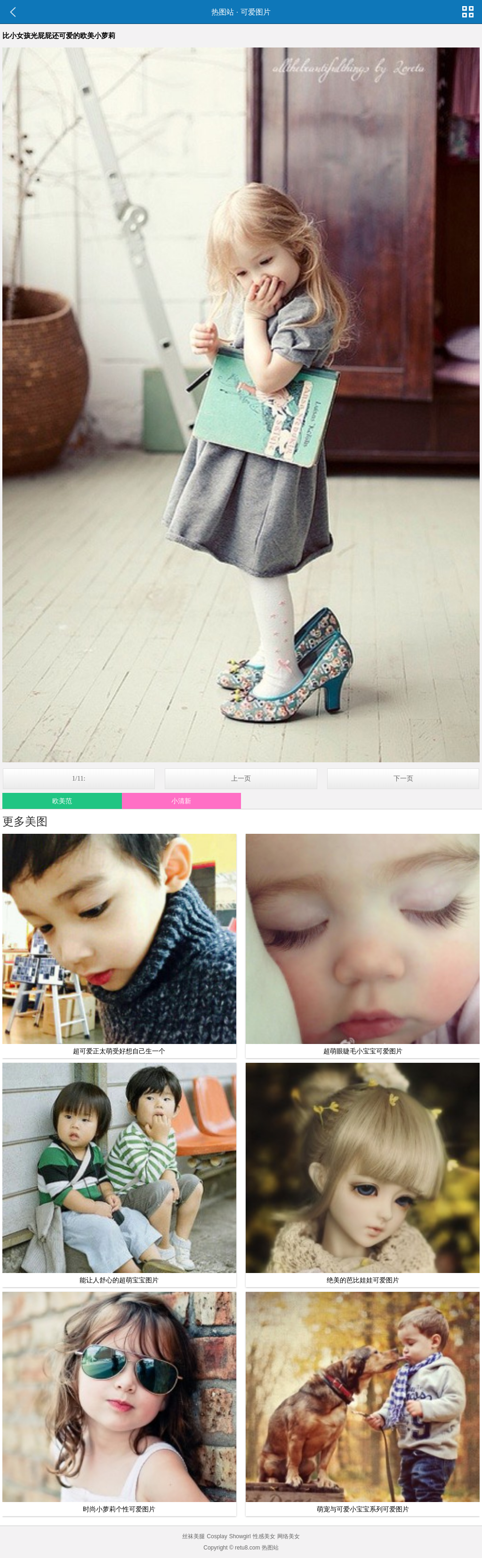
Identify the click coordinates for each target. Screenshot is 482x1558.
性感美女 (264, 1536)
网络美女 (288, 1536)
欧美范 (62, 801)
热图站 (222, 12)
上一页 (241, 778)
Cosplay (217, 1536)
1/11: (78, 778)
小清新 (181, 801)
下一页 (403, 778)
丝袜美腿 (193, 1536)
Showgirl (240, 1536)
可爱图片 (256, 12)
